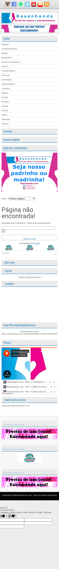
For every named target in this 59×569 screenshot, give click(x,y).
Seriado (5, 106)
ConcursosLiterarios (11, 62)
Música (5, 93)
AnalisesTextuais (9, 49)
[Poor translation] (11, 516)
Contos (5, 66)
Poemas (5, 102)
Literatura (6, 88)
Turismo (5, 124)
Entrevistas (6, 79)
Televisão (6, 119)
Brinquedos (7, 57)
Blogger (36, 243)
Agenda (5, 44)
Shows (5, 110)
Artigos (5, 53)
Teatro (4, 115)
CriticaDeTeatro (8, 71)
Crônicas (6, 75)
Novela (5, 97)
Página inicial (29, 239)
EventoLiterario (8, 84)
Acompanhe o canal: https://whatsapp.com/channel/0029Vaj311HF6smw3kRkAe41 (29, 333)
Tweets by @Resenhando (29, 277)
